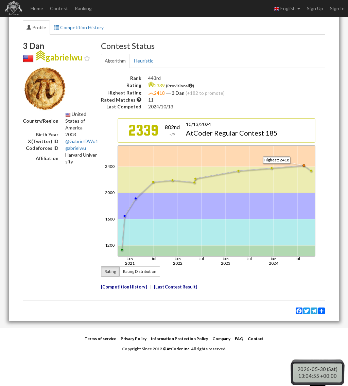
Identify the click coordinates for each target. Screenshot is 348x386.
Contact (255, 338)
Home (37, 8)
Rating (110, 271)
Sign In (337, 8)
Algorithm (115, 61)
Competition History (79, 27)
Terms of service (100, 338)
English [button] (287, 8)
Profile (36, 27)
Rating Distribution (139, 271)
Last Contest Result (175, 287)
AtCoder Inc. (178, 348)
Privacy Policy (133, 338)
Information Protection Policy (179, 338)
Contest (59, 8)
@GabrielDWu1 (81, 141)
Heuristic (143, 61)
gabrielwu (75, 148)
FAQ (239, 338)
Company (221, 338)
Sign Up (315, 8)
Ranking (83, 8)
